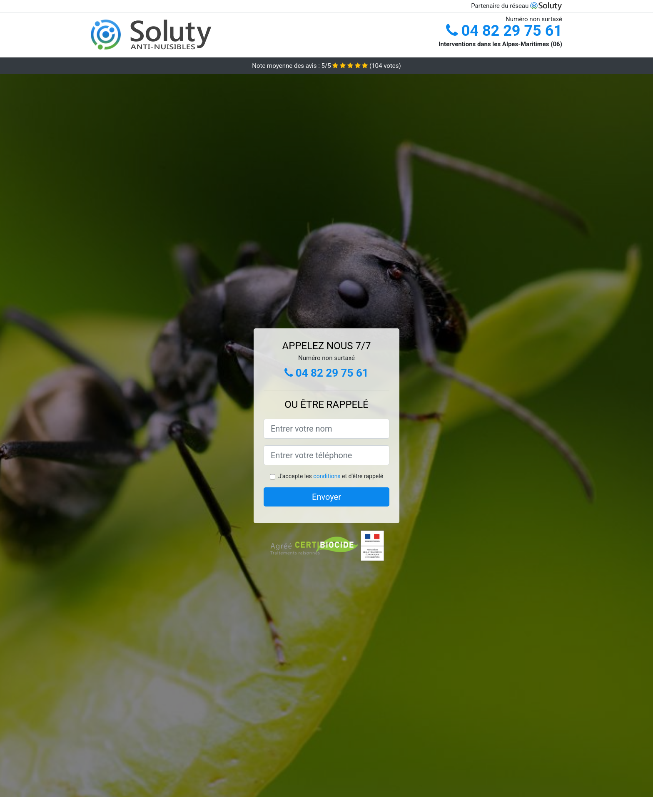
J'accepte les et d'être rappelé (330, 476)
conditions (326, 476)
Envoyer (326, 497)
